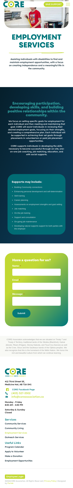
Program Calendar (14, 447)
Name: (16, 266)
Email (16, 280)
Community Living (14, 428)
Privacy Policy (50, 481)
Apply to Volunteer (14, 451)
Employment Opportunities (18, 460)
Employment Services (16, 432)
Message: (18, 294)
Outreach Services (14, 437)
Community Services (15, 423)
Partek (10, 483)
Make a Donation (14, 456)
